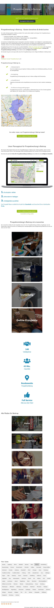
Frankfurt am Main (6, 572)
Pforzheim (39, 586)
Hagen (3, 575)
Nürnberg (42, 584)
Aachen (3, 564)
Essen (40, 570)
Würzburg (11, 595)
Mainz (28, 581)
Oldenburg (18, 586)
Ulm (26, 592)
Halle (8, 575)
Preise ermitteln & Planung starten (27, 136)
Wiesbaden (37, 592)
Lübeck (16, 581)
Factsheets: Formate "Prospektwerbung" (10, 58)
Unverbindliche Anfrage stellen (27, 213)
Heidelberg (32, 575)
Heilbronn (39, 575)
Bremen (12, 567)
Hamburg (14, 575)
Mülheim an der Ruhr (6, 584)
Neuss (36, 584)
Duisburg (17, 570)
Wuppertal (4, 595)
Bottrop (36, 564)
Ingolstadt (4, 578)
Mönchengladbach (43, 581)
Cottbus (32, 567)
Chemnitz (26, 567)
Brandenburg (43, 564)
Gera (42, 572)
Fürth (29, 572)
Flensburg (46, 570)
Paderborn (32, 586)
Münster (21, 584)
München (16, 584)
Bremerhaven (19, 567)
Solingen (4, 592)
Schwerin (48, 589)
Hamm (19, 575)
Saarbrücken (41, 589)
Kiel (34, 578)
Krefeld (48, 578)
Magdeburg (22, 581)
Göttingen (47, 572)
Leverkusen (9, 581)
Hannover (25, 575)
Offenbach (12, 586)
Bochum (26, 564)
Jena (10, 578)
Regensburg (13, 589)
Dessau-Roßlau (46, 567)
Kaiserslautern (16, 578)
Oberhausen (4, 586)
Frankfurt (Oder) (16, 572)
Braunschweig (5, 567)
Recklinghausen (5, 589)
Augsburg (10, 564)
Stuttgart (16, 592)
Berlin (15, 564)
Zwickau (17, 595)
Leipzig (3, 581)
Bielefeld (21, 564)
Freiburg (24, 572)
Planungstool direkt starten (27, 21)
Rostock (34, 589)
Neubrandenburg (29, 584)
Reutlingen (28, 589)
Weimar (30, 592)
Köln (44, 578)
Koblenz (39, 578)
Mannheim (34, 581)
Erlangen (34, 570)
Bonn (32, 564)
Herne (44, 575)
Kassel (29, 578)
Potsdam (45, 586)
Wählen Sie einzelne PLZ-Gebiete (36, 47)
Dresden (10, 570)
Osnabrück (25, 586)
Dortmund (4, 570)
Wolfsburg (44, 592)
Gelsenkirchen (36, 572)
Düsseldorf (23, 570)
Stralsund (10, 592)
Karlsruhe (24, 578)
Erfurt (29, 570)
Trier (21, 592)
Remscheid (21, 589)
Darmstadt (38, 567)
